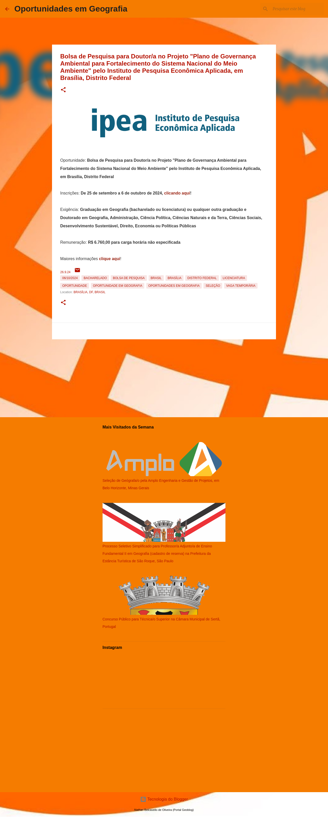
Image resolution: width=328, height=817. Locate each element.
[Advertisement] (164, 377)
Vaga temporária (240, 286)
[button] (63, 90)
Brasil (156, 278)
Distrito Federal (202, 278)
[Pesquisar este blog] (297, 9)
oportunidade (74, 286)
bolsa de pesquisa (129, 278)
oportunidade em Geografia (117, 286)
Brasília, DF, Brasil (90, 292)
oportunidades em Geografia (174, 286)
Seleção (213, 286)
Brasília (174, 278)
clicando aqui (177, 193)
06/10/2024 (70, 278)
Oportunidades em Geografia (70, 8)
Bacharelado (95, 278)
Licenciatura (234, 278)
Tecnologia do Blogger (164, 799)
